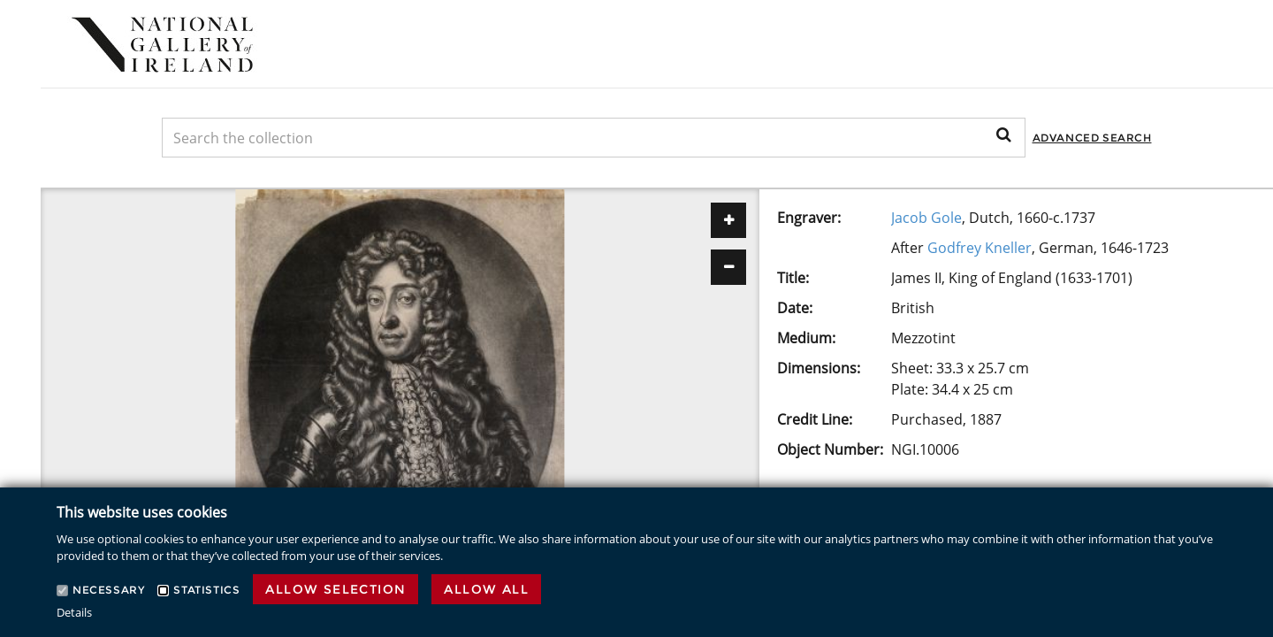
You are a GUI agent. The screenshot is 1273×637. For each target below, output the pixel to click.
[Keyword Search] (593, 137)
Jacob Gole (926, 217)
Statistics (206, 589)
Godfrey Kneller (979, 247)
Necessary (108, 589)
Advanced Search (1092, 137)
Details (74, 612)
